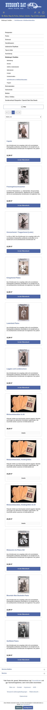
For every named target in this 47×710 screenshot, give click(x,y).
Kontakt (19, 687)
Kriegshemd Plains (13, 278)
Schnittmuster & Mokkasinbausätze (24, 20)
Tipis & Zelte (9, 50)
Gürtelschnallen (11, 76)
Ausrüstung (8, 53)
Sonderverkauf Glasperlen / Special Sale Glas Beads (21, 100)
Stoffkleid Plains (13, 641)
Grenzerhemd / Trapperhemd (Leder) (20, 232)
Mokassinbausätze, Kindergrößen (19, 459)
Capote (9, 141)
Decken (9, 63)
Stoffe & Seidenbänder (13, 67)
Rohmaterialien (9, 86)
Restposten (8, 32)
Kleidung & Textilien (6, 20)
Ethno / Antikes (9, 97)
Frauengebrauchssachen (16, 187)
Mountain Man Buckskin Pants (18, 595)
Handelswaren (9, 43)
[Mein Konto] (39, 12)
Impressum (27, 687)
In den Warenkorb (23, 160)
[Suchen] (35, 12)
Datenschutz (23, 696)
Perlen (7, 36)
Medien (7, 93)
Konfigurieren (28, 707)
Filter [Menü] (23, 106)
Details (23, 433)
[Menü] (4, 12)
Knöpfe (9, 73)
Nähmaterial (10, 70)
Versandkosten (36, 680)
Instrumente (8, 89)
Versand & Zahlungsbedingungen (17, 692)
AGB (34, 687)
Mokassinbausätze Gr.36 (16, 414)
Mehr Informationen (25, 704)
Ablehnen (19, 707)
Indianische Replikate (11, 46)
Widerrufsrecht (33, 692)
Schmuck (8, 39)
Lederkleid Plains (13, 323)
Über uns (12, 687)
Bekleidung (10, 60)
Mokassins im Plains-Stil (16, 550)
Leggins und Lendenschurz (17, 369)
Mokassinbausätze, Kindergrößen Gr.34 (21, 505)
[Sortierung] (23, 117)
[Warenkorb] (43, 12)
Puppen (9, 82)
